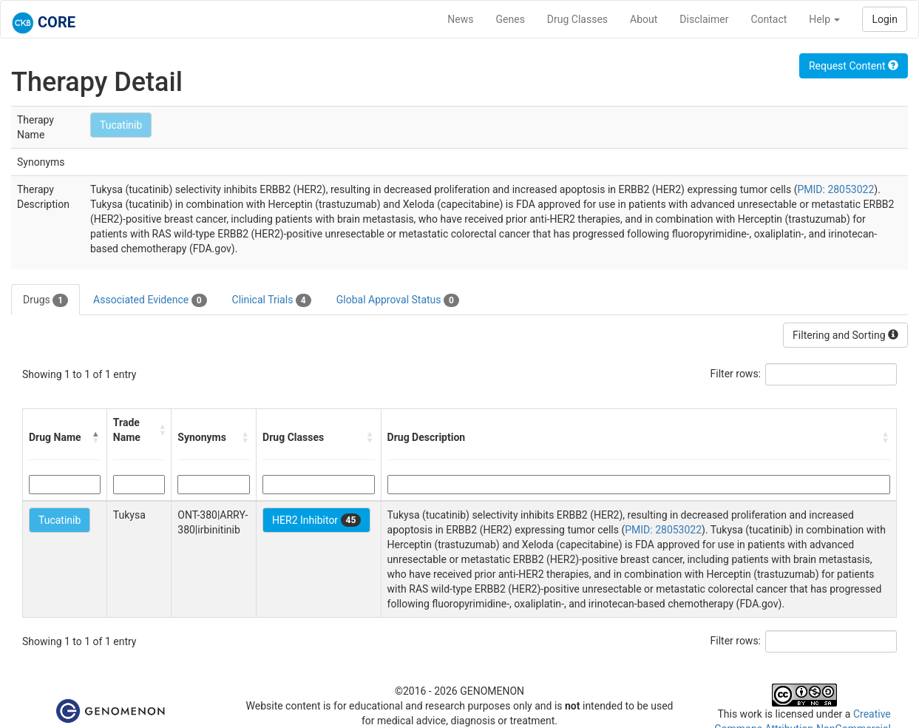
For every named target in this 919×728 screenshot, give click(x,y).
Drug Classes (577, 19)
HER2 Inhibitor (316, 520)
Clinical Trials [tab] (271, 300)
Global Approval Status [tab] (397, 300)
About (643, 19)
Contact (768, 19)
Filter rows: (736, 374)
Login (885, 19)
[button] (96, 437)
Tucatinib (121, 125)
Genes (510, 19)
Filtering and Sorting (845, 335)
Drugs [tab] (45, 300)
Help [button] (824, 19)
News (460, 19)
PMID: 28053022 (835, 189)
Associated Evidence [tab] (149, 300)
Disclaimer (703, 19)
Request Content (853, 66)
